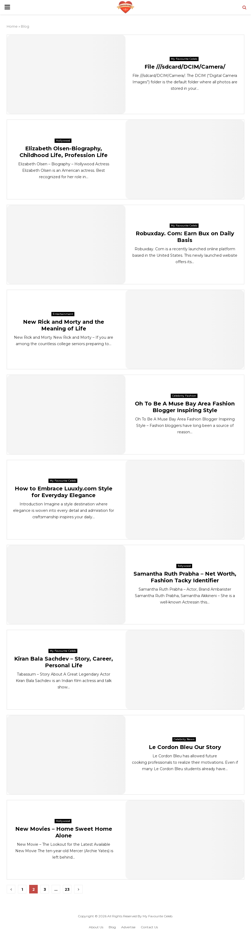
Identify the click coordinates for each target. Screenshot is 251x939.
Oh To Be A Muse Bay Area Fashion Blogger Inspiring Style (185, 406)
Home (12, 26)
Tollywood (184, 566)
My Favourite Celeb (184, 59)
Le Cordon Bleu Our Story (185, 747)
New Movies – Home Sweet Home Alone (63, 832)
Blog (112, 927)
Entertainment (63, 314)
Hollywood (63, 140)
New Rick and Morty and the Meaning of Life (63, 325)
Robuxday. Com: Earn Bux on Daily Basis (185, 236)
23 (67, 889)
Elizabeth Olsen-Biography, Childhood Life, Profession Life (64, 151)
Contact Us (149, 927)
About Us (96, 927)
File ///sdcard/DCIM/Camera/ (184, 67)
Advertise (128, 927)
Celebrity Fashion (184, 395)
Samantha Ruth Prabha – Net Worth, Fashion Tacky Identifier (185, 577)
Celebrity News (184, 739)
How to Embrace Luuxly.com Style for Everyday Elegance (63, 491)
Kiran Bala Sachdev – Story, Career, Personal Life (63, 662)
